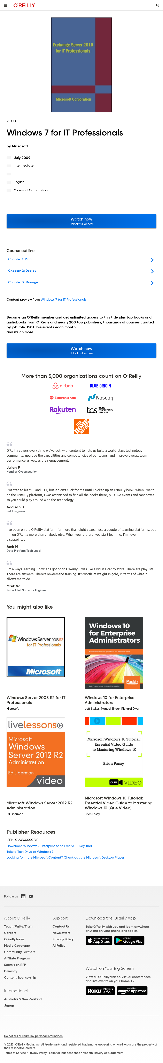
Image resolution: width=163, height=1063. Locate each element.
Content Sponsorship (20, 977)
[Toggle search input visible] (158, 5)
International (16, 990)
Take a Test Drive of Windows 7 (30, 852)
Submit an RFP (15, 965)
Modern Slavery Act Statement (103, 1053)
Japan (9, 1005)
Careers (10, 933)
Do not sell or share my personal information (33, 1036)
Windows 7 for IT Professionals (63, 299)
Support (60, 918)
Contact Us (61, 926)
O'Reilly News (14, 939)
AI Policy (59, 945)
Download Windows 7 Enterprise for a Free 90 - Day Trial (49, 846)
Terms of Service (15, 1053)
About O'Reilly (17, 918)
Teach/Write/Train (18, 926)
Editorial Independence (64, 1053)
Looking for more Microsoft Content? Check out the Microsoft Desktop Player (65, 857)
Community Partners (19, 952)
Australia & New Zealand (23, 999)
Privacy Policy (63, 939)
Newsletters (61, 933)
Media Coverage (17, 945)
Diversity (10, 971)
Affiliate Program (17, 958)
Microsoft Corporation (31, 190)
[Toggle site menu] (5, 5)
